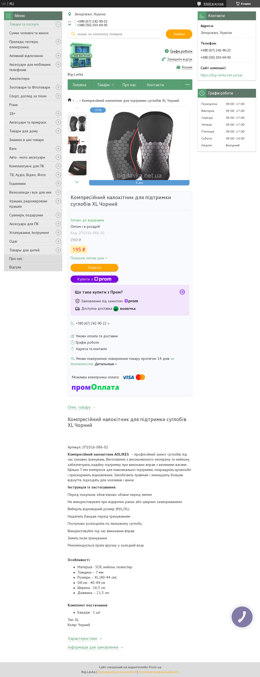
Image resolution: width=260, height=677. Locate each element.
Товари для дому (23, 131)
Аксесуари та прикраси (27, 122)
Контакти (155, 85)
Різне (13, 104)
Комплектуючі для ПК (26, 166)
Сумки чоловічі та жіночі (29, 32)
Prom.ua (155, 667)
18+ (12, 113)
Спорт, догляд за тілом (27, 96)
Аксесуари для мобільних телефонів (30, 67)
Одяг (13, 241)
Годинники (17, 183)
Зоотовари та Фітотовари (29, 87)
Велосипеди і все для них (30, 192)
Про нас (15, 258)
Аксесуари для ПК (24, 223)
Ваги (12, 148)
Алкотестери (19, 78)
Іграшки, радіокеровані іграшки (28, 204)
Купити (94, 267)
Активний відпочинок (26, 55)
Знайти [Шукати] (179, 34)
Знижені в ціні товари (26, 139)
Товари (103, 85)
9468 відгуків (213, 4)
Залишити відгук (179, 59)
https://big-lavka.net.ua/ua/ (222, 75)
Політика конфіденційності (158, 672)
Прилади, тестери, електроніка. (23, 44)
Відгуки (15, 267)
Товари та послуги (24, 24)
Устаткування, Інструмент (29, 232)
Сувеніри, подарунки (26, 215)
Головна (79, 85)
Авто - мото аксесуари (27, 157)
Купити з (94, 279)
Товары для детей (24, 250)
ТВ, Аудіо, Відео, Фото (27, 174)
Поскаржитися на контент (117, 672)
